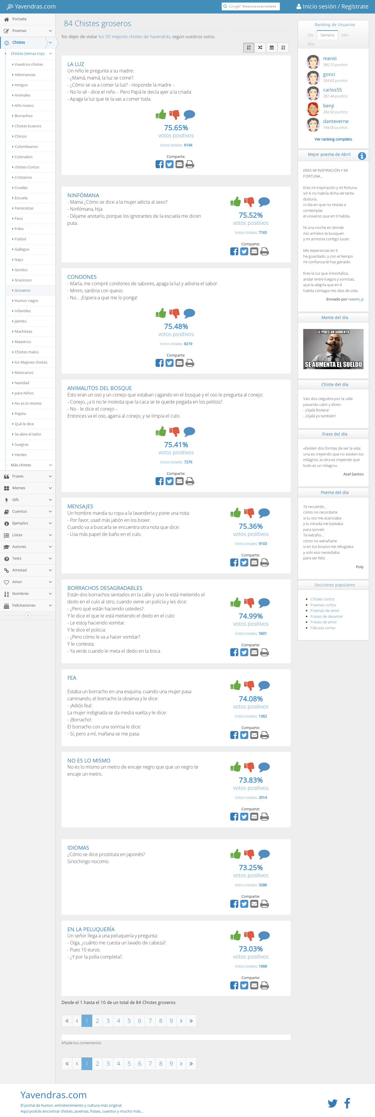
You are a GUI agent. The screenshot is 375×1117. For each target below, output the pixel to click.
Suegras (20, 444)
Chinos (19, 136)
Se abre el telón (26, 434)
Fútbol (19, 239)
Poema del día (335, 492)
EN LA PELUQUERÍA (91, 929)
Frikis (18, 228)
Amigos (20, 84)
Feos (17, 218)
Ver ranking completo (333, 139)
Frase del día (334, 434)
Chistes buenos (26, 126)
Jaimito (19, 321)
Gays (17, 259)
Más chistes (31, 465)
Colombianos (25, 146)
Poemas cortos (323, 605)
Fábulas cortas (323, 627)
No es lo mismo (27, 403)
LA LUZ (75, 64)
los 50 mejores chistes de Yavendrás (134, 36)
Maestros (21, 341)
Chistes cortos (323, 599)
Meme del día (334, 317)
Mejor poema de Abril (329, 154)
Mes (345, 35)
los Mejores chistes (29, 362)
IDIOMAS (78, 847)
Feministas (22, 208)
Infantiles (21, 310)
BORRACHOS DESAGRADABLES (104, 587)
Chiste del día (334, 384)
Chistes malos (25, 352)
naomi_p (356, 299)
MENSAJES (80, 506)
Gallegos (20, 249)
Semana (327, 35)
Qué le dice (23, 423)
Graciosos (22, 280)
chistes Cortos (25, 167)
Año (311, 44)
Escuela (20, 197)
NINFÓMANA (83, 195)
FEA (71, 677)
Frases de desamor (327, 616)
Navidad (20, 382)
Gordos (20, 269)
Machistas (22, 331)
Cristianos (22, 177)
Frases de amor (324, 622)
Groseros (21, 290)
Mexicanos (22, 372)
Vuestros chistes (27, 64)
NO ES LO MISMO (88, 760)
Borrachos (22, 115)
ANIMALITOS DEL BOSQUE (99, 388)
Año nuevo (23, 105)
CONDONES (82, 276)
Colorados (22, 156)
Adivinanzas (23, 74)
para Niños (23, 393)
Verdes (19, 454)
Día (310, 35)
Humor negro (25, 300)
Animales (21, 95)
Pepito (19, 413)
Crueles (20, 187)
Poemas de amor (325, 610)
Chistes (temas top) (27, 53)
